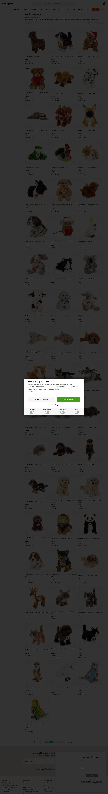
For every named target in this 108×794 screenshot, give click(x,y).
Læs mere (30, 391)
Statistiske (76, 411)
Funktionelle (62, 411)
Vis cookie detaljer (54, 405)
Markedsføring (47, 411)
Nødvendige (32, 411)
